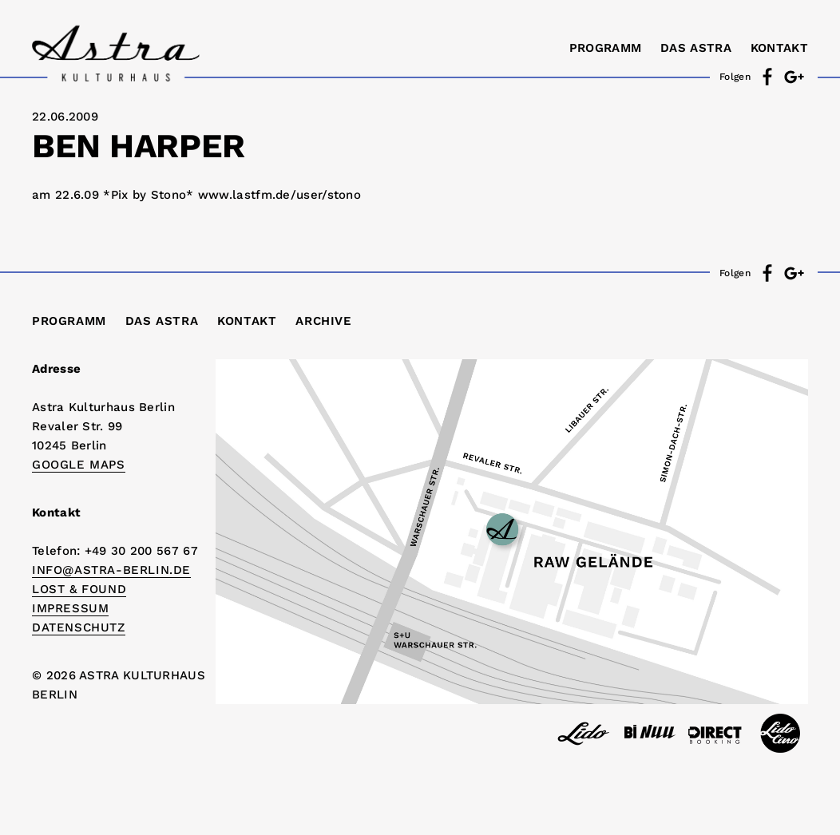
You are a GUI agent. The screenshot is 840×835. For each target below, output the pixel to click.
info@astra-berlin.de (111, 570)
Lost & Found (79, 589)
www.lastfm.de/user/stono (279, 195)
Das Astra (695, 48)
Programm (605, 48)
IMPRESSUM (70, 608)
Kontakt (779, 48)
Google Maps (78, 464)
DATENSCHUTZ (78, 627)
